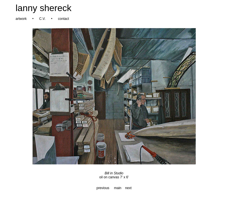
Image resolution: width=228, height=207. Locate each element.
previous (102, 188)
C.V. (42, 19)
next (128, 188)
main (117, 188)
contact (63, 19)
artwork (21, 19)
